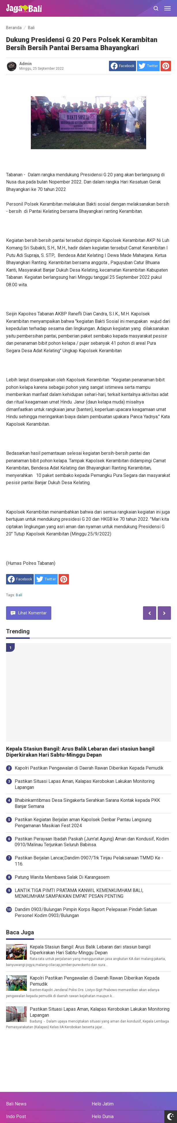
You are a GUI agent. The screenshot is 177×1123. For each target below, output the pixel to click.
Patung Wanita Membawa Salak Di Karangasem (62, 877)
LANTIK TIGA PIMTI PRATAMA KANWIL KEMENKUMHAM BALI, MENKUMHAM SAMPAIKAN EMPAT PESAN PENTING (79, 893)
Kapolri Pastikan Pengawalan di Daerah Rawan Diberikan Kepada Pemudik (89, 768)
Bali (19, 595)
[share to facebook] (122, 66)
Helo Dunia (103, 1116)
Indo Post (16, 1116)
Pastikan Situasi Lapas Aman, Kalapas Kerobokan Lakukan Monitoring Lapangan (85, 784)
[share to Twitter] (148, 66)
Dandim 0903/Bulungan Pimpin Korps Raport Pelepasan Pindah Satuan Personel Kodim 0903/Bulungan (86, 912)
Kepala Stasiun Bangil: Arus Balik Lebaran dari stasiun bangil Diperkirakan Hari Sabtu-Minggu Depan (80, 752)
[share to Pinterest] (166, 66)
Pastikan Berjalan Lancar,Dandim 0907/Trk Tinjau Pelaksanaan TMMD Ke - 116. (89, 861)
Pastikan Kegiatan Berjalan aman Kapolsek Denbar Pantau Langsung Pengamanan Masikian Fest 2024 (83, 822)
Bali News (16, 1104)
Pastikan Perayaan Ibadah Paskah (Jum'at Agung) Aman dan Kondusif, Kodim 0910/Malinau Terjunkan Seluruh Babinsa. (92, 842)
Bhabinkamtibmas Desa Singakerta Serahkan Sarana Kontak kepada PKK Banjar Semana (87, 803)
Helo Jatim (103, 1104)
